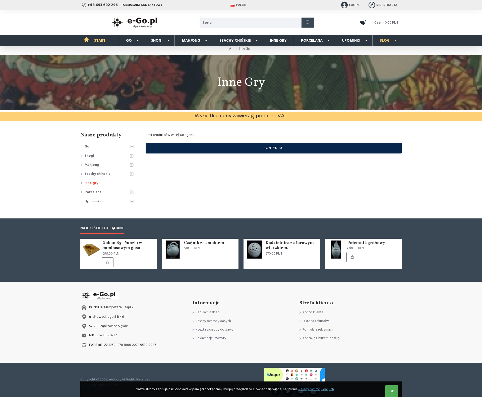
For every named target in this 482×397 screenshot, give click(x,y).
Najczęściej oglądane (102, 228)
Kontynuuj (274, 148)
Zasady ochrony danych (316, 389)
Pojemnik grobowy (366, 243)
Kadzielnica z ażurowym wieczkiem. (290, 246)
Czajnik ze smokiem (204, 243)
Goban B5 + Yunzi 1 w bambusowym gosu (122, 246)
